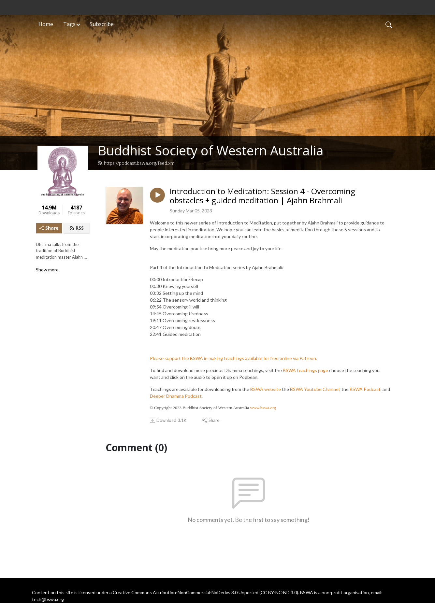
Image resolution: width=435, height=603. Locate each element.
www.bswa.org (263, 407)
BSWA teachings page (305, 370)
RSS (76, 228)
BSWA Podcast (365, 389)
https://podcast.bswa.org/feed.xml (137, 163)
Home (45, 24)
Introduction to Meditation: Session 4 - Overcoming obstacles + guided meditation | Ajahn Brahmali (262, 196)
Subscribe (102, 24)
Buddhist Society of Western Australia (211, 150)
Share (49, 228)
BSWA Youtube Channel (315, 389)
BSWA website (265, 389)
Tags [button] (69, 24)
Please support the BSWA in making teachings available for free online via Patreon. (233, 358)
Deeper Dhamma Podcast (176, 396)
